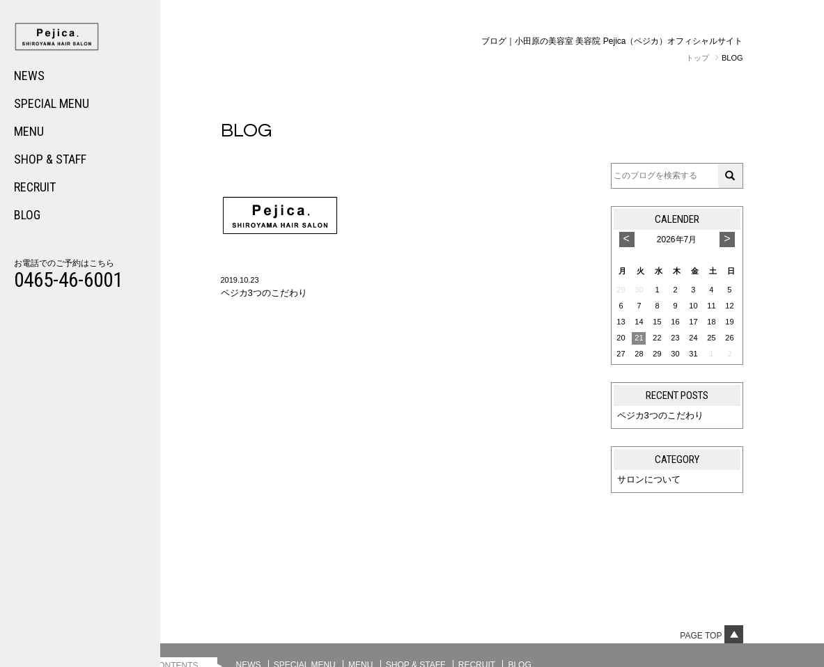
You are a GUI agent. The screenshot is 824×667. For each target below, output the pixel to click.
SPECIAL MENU (51, 103)
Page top (711, 636)
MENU (29, 131)
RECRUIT (35, 187)
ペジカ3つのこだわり (660, 415)
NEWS (29, 75)
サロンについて (649, 479)
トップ (697, 58)
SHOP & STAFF (50, 159)
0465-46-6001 (68, 280)
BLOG (27, 214)
